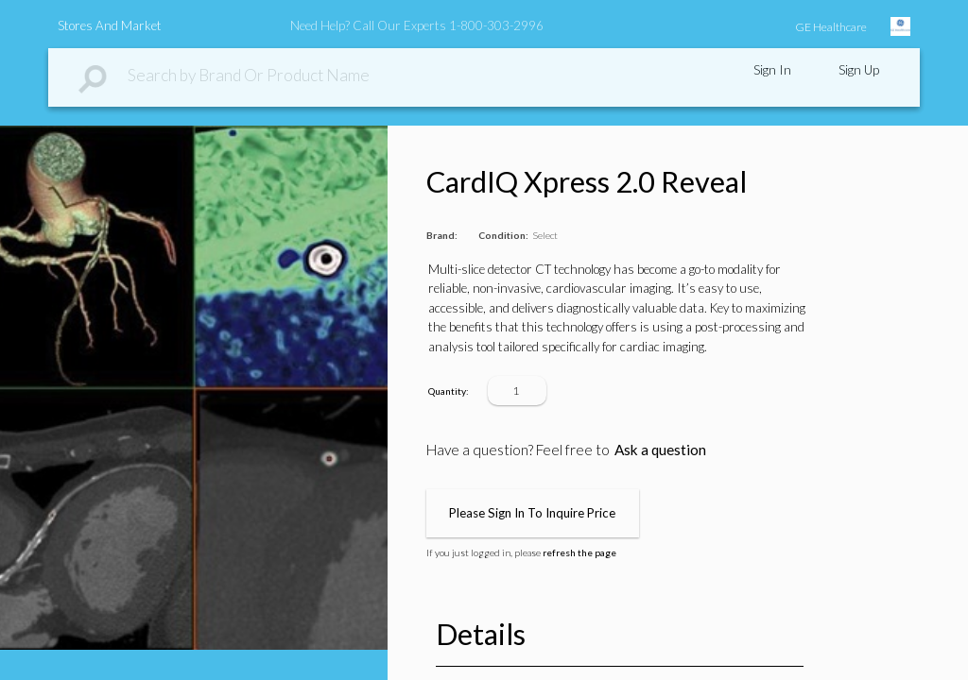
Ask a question (660, 449)
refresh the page (579, 552)
